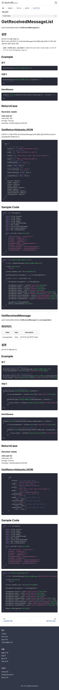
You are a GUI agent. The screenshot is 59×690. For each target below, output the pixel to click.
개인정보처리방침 (7, 675)
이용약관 (4, 672)
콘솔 (3, 656)
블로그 (4, 658)
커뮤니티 (4, 661)
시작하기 (3, 634)
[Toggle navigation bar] (2, 2)
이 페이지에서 (6, 16)
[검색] (56, 2)
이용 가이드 (4, 637)
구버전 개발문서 (6, 642)
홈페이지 (4, 653)
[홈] (3, 8)
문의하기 (4, 677)
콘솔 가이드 (4, 639)
